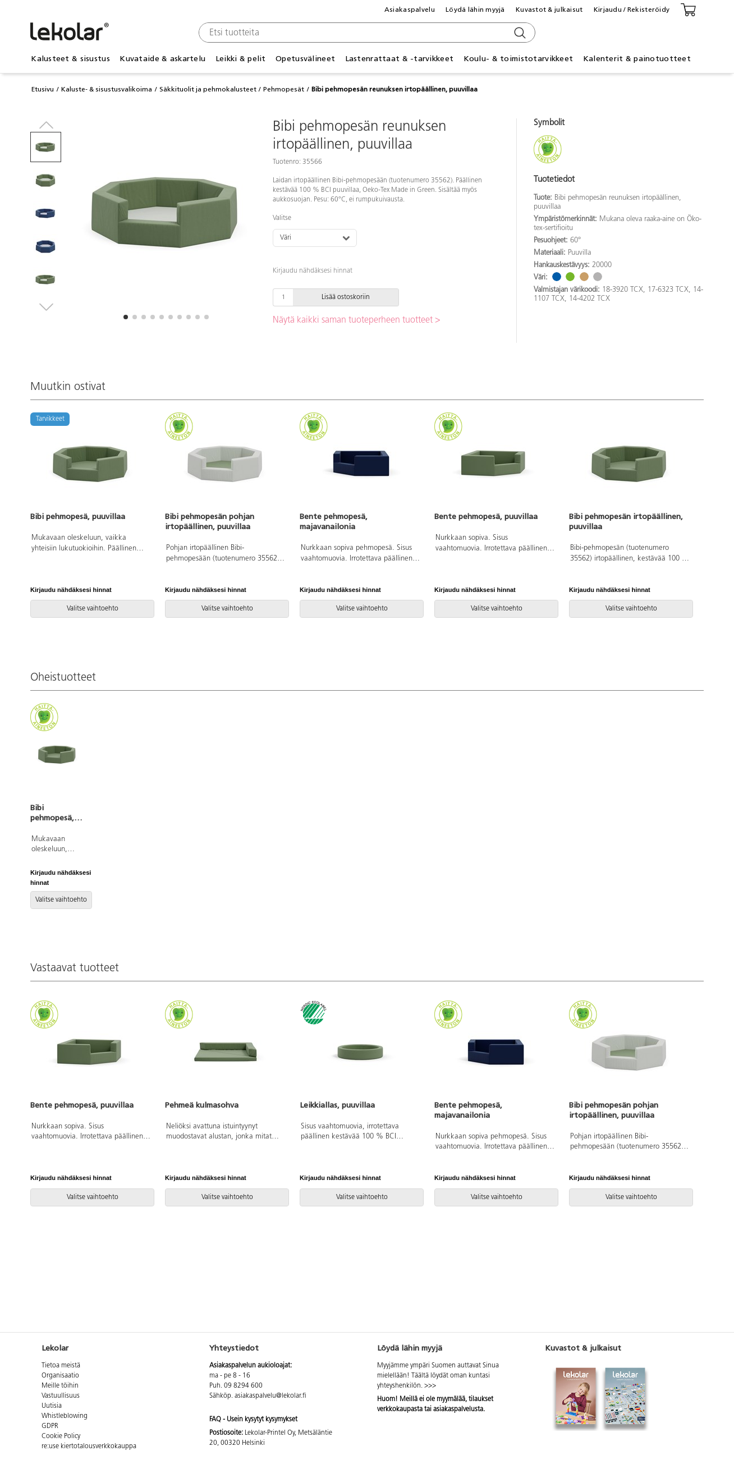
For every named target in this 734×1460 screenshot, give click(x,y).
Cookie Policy (61, 1436)
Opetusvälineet (305, 58)
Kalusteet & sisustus (70, 58)
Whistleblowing (65, 1416)
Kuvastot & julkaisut (549, 9)
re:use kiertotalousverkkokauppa (89, 1446)
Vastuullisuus (61, 1396)
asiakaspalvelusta (458, 1409)
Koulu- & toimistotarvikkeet (519, 58)
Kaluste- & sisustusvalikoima (106, 89)
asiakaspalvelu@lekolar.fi (270, 1396)
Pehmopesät (283, 89)
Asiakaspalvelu (409, 9)
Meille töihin (60, 1386)
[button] (125, 317)
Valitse (282, 218)
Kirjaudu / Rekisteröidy (631, 9)
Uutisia (52, 1406)
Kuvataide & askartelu (162, 58)
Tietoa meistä (61, 1365)
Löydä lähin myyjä (475, 9)
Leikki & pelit (240, 58)
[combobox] (365, 32)
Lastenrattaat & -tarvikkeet (399, 58)
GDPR (50, 1426)
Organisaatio (60, 1375)
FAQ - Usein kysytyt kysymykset (253, 1419)
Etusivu (42, 89)
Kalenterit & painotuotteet (637, 58)
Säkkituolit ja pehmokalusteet (207, 89)
